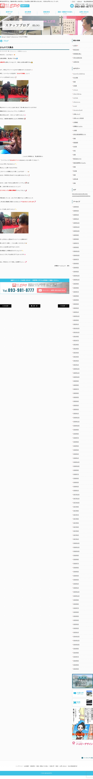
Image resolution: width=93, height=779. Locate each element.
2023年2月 (76, 308)
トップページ (9, 12)
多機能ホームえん (22, 51)
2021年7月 (76, 340)
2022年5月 (76, 320)
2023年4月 (76, 304)
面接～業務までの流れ (65, 12)
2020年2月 (76, 409)
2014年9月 (76, 648)
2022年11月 (76, 316)
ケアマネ (75, 98)
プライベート (14, 37)
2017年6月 (76, 519)
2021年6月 (76, 344)
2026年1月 (76, 219)
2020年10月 (76, 377)
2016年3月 (76, 579)
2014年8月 (76, 652)
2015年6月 (76, 612)
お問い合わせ (83, 12)
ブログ (73, 1)
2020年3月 (76, 405)
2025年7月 (76, 243)
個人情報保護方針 (88, 1)
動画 (57, 766)
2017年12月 (76, 494)
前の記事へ (5, 306)
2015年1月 (76, 632)
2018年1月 (76, 490)
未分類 (75, 146)
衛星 (74, 175)
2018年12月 (76, 462)
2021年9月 (76, 336)
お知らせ (79, 1)
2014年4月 (76, 669)
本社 (74, 150)
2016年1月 (76, 588)
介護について (76, 114)
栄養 (74, 154)
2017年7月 (76, 515)
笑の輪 (75, 171)
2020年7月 (76, 389)
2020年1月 (76, 413)
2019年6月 (76, 442)
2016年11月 (76, 547)
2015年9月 (76, 600)
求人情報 (75, 77)
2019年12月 (76, 417)
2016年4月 (76, 575)
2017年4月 (76, 527)
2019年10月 (76, 425)
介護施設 (75, 122)
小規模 (75, 130)
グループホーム (77, 94)
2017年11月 (76, 498)
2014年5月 (76, 665)
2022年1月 (76, 324)
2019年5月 (76, 446)
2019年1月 (76, 458)
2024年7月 (76, 259)
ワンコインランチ (77, 110)
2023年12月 (76, 275)
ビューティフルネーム (79, 73)
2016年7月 (76, 563)
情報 (74, 138)
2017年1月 (76, 539)
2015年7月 (76, 608)
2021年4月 (76, 352)
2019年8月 (76, 433)
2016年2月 (76, 583)
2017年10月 (76, 502)
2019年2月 (76, 454)
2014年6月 (76, 660)
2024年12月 (76, 251)
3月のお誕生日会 (77, 57)
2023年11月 (76, 279)
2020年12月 (76, 369)
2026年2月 (76, 215)
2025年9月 (76, 235)
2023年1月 (76, 312)
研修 (74, 167)
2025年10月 (76, 231)
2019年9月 (76, 429)
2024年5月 (76, 267)
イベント (75, 90)
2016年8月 (76, 559)
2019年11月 (76, 421)
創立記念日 (76, 49)
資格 (74, 183)
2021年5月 (76, 348)
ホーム (3, 37)
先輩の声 (52, 766)
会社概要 (28, 12)
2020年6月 (76, 393)
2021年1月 (76, 365)
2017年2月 (76, 535)
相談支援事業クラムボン (79, 163)
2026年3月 (76, 210)
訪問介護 (75, 179)
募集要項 (46, 12)
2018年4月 (76, 478)
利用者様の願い (77, 53)
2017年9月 (76, 506)
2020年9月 (76, 381)
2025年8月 (76, 239)
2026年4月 (76, 206)
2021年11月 (76, 332)
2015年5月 (76, 616)
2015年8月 (76, 604)
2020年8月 (76, 385)
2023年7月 (76, 292)
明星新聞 (75, 142)
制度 (74, 81)
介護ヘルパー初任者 (78, 118)
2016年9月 (76, 555)
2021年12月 (76, 328)
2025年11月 (76, 227)
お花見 (75, 45)
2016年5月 (76, 571)
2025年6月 (76, 247)
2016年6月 (76, 567)
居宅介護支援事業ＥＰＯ (79, 134)
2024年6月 (76, 263)
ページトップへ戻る (87, 758)
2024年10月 (76, 255)
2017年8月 (76, 510)
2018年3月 (76, 482)
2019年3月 (76, 450)
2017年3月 (76, 531)
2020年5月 (76, 397)
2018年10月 (76, 466)
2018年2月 (76, 486)
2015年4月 (76, 620)
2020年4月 (76, 401)
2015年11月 (76, 596)
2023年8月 (76, 288)
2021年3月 (76, 356)
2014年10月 (76, 644)
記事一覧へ (34, 306)
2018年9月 (76, 470)
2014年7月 (76, 656)
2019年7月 (76, 438)
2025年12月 (76, 223)
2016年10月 (76, 551)
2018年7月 (76, 474)
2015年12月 (76, 592)
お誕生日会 (76, 62)
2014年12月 (76, 636)
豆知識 (75, 85)
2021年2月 (76, 360)
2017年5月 (76, 523)
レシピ (75, 106)
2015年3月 (76, 624)
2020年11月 (76, 373)
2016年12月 (76, 543)
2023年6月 (76, 296)
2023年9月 (76, 283)
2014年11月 (76, 640)
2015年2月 (76, 628)
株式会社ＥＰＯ (77, 158)
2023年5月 (76, 300)
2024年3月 (76, 271)
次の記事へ (63, 306)
